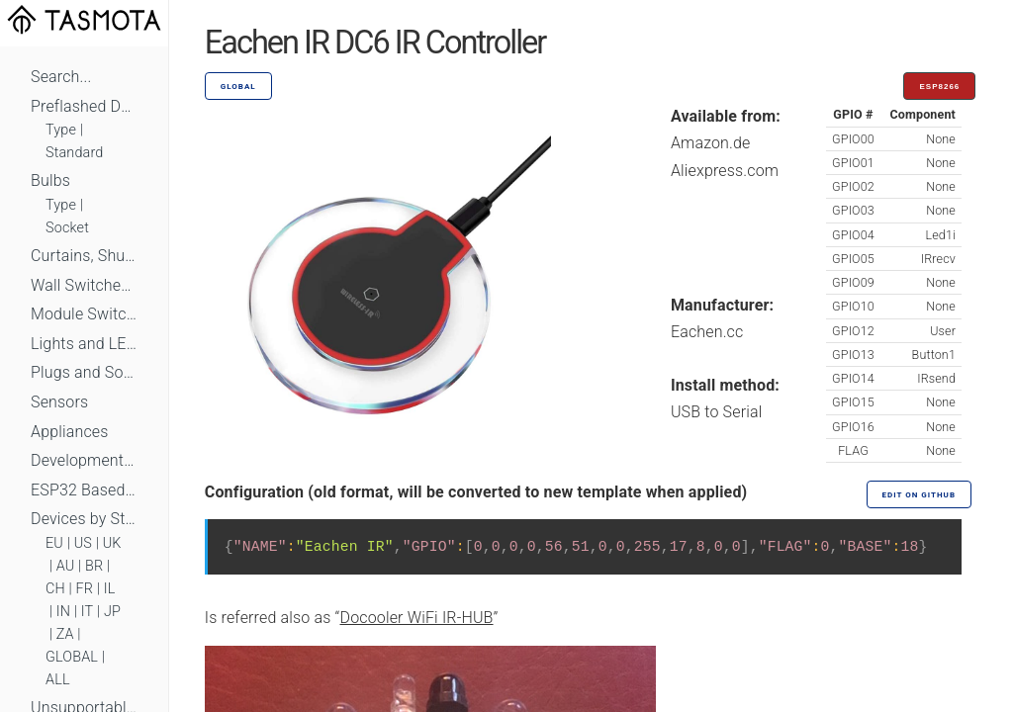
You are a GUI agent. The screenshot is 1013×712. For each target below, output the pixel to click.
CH (55, 588)
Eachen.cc (707, 331)
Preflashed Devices (84, 106)
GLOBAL (72, 657)
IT (87, 611)
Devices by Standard (84, 518)
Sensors (59, 402)
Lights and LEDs (84, 343)
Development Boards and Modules (84, 460)
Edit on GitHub (919, 494)
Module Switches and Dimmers (84, 314)
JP (112, 611)
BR (94, 566)
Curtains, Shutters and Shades (84, 255)
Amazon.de (711, 143)
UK (112, 543)
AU (65, 566)
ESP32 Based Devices (84, 490)
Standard (74, 152)
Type (61, 130)
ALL (58, 679)
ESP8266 (939, 86)
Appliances (70, 431)
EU (54, 543)
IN (63, 611)
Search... (61, 76)
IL (110, 588)
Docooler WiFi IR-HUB (417, 617)
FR (85, 588)
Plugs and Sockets (84, 372)
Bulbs (50, 180)
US (83, 543)
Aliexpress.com (725, 170)
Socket (67, 228)
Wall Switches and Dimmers (84, 285)
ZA (65, 634)
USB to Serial (717, 411)
